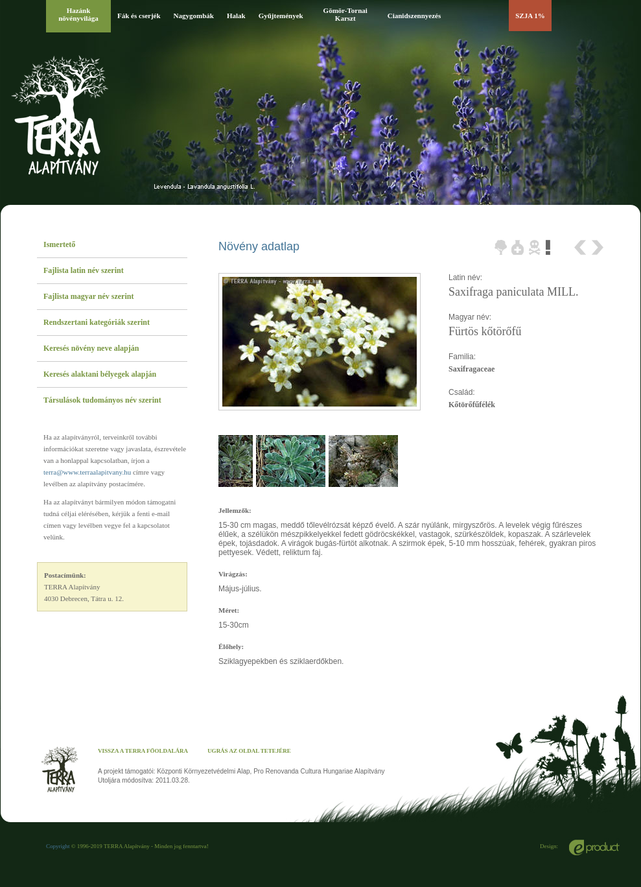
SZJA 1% (530, 15)
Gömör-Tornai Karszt (345, 14)
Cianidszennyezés (414, 15)
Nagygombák (194, 15)
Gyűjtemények (281, 15)
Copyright (58, 846)
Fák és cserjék (139, 15)
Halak (236, 15)
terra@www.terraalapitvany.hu (87, 472)
